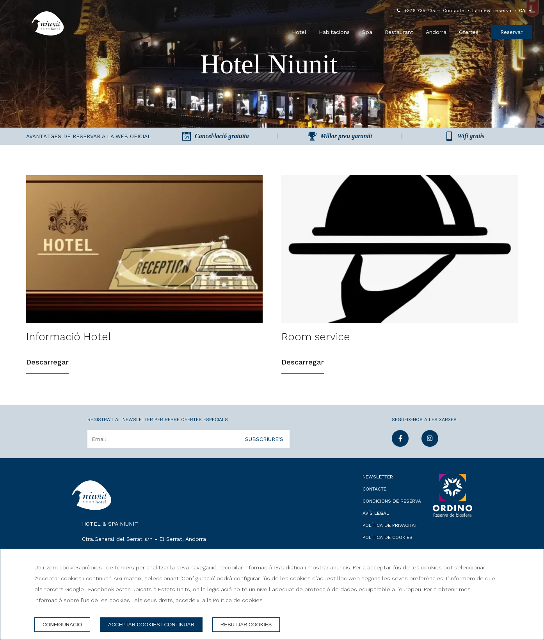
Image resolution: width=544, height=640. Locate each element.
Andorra (436, 32)
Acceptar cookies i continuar (151, 625)
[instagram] (429, 444)
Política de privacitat (390, 525)
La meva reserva (491, 10)
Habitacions (334, 32)
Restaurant (399, 32)
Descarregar (47, 362)
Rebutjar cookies (246, 625)
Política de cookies (387, 537)
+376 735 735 (419, 10)
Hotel (299, 32)
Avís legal (376, 513)
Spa (367, 32)
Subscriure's (264, 439)
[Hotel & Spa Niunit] (47, 23)
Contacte (453, 10)
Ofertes (468, 32)
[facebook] (400, 444)
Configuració (62, 625)
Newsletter (378, 477)
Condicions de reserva (392, 501)
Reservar (511, 32)
